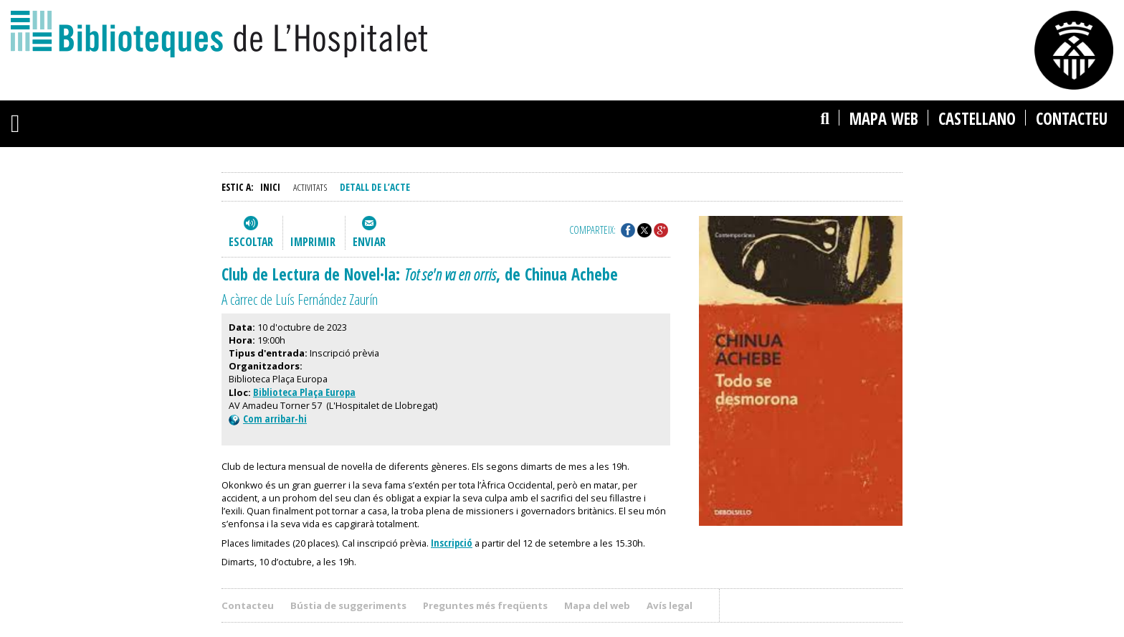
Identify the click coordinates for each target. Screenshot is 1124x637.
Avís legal (669, 605)
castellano (977, 119)
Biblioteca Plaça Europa (304, 392)
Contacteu (1072, 119)
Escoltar (251, 242)
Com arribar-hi (268, 418)
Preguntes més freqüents (485, 605)
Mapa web (883, 119)
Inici (270, 187)
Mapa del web (597, 605)
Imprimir (312, 242)
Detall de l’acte (375, 187)
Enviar (369, 242)
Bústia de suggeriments (348, 605)
